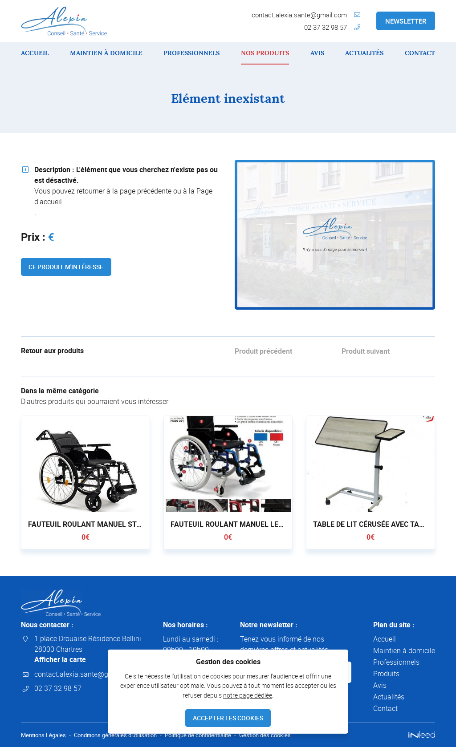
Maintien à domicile (106, 53)
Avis (317, 53)
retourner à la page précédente (124, 191)
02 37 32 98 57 (325, 27)
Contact (420, 53)
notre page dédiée (247, 694)
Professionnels (191, 53)
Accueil (35, 53)
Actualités (364, 53)
